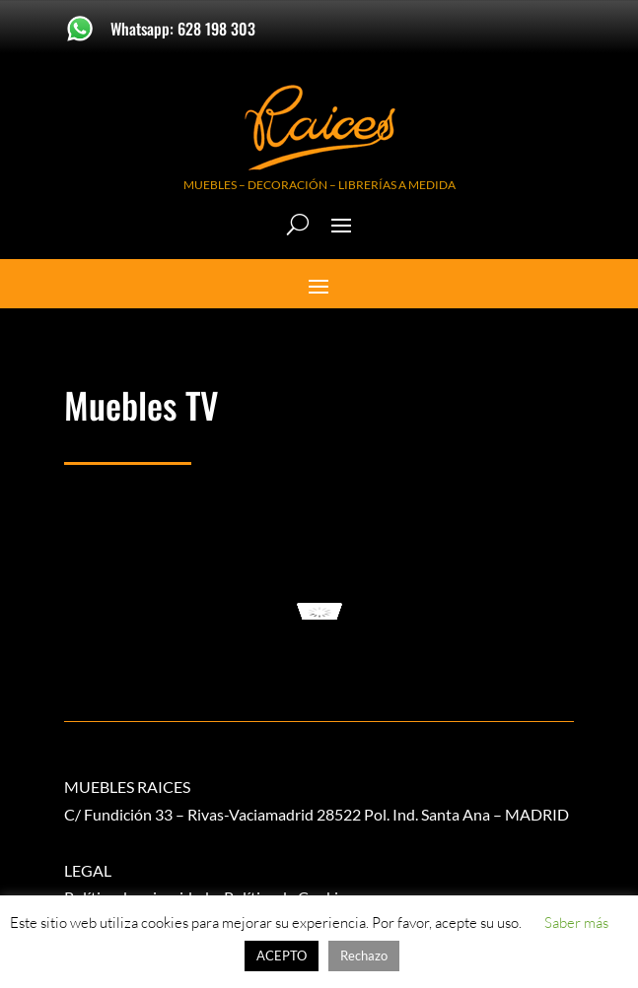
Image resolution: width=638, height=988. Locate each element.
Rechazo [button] (364, 955)
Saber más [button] (576, 922)
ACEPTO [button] (281, 955)
